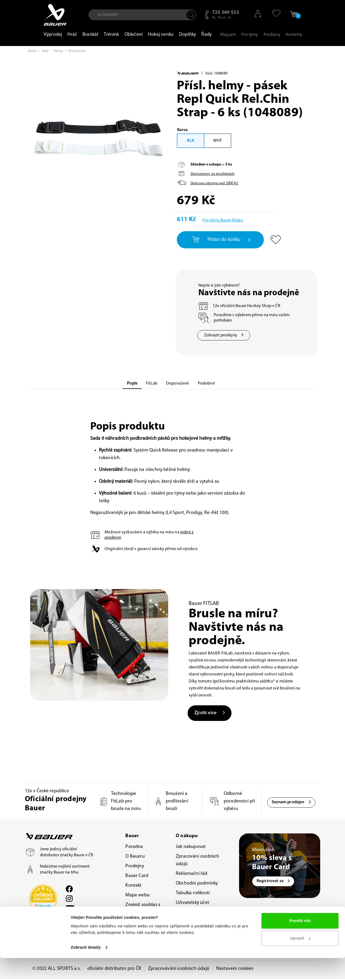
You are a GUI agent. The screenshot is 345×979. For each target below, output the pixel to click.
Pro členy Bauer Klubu (222, 220)
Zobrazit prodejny (223, 335)
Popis (132, 383)
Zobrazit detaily (86, 968)
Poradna (134, 846)
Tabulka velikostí (193, 893)
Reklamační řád (192, 873)
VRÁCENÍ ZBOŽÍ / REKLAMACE (193, 916)
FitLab (151, 383)
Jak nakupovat (191, 846)
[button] (274, 13)
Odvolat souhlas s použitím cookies (143, 926)
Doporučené (177, 383)
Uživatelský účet (192, 902)
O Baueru (134, 856)
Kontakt (133, 885)
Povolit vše (299, 941)
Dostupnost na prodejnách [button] (212, 174)
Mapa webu (137, 895)
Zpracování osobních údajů (197, 860)
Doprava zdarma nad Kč (214, 183)
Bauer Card (136, 875)
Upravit (300, 959)
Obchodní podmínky (197, 883)
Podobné (206, 383)
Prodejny (134, 866)
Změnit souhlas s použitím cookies (142, 908)
